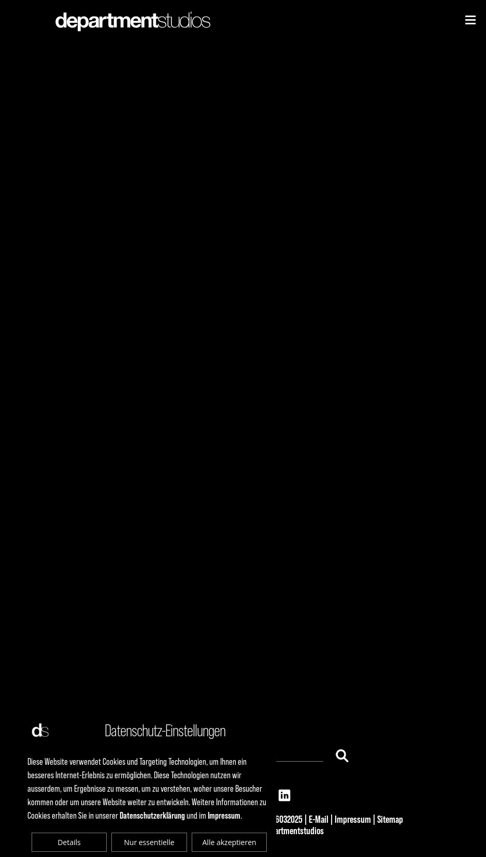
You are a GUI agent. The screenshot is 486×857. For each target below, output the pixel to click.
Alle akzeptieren (229, 842)
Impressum (353, 819)
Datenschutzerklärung (152, 815)
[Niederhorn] (470, 20)
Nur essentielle (149, 842)
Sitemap (390, 819)
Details (69, 842)
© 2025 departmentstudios (280, 830)
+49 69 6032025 (277, 819)
